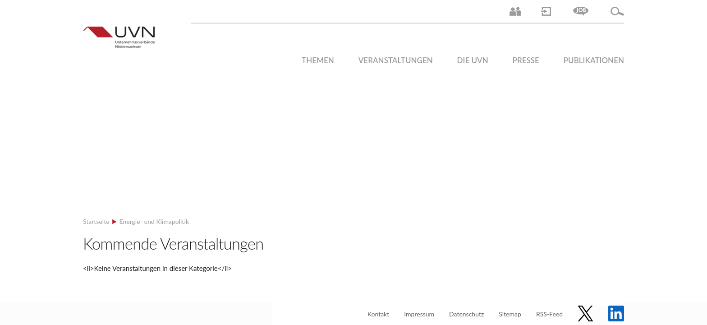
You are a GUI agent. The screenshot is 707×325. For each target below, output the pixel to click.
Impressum (419, 314)
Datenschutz (466, 314)
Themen (318, 60)
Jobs (580, 11)
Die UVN (472, 60)
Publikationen (594, 60)
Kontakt (378, 314)
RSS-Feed (549, 314)
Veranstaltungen (395, 60)
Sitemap (510, 314)
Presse (526, 60)
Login (546, 11)
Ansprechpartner (515, 11)
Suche (617, 11)
